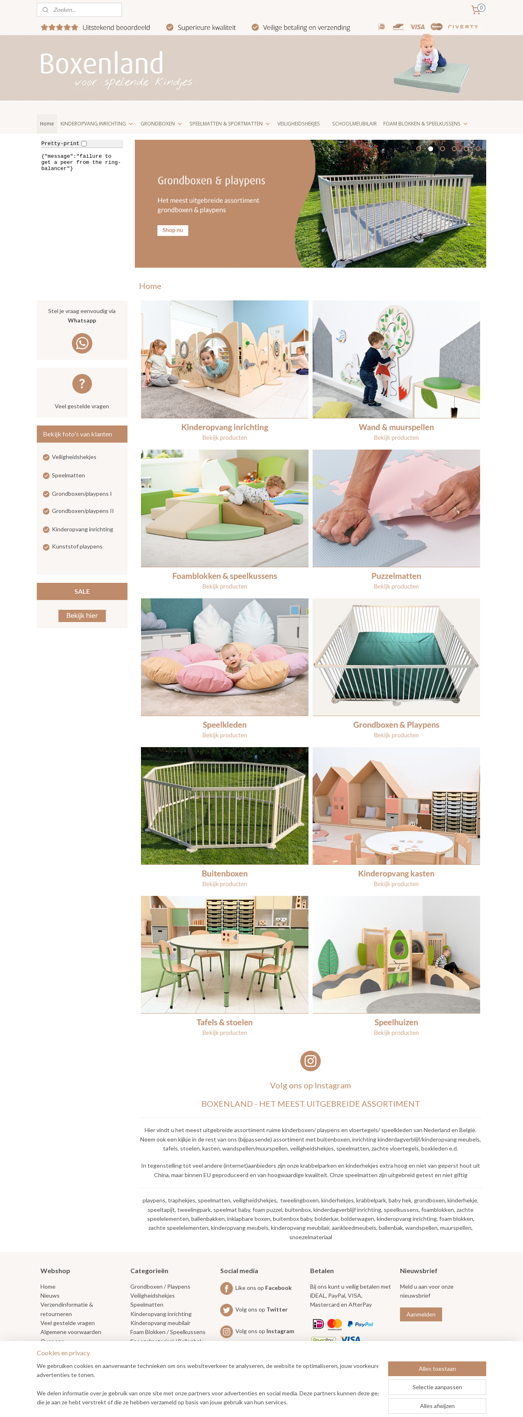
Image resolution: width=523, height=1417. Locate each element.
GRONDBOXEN (162, 123)
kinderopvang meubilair (300, 1227)
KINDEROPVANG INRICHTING (97, 123)
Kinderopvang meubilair (160, 1322)
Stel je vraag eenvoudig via (82, 316)
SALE (82, 591)
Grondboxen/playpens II (83, 510)
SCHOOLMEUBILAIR (354, 123)
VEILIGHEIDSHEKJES (298, 123)
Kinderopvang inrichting (82, 529)
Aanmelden (421, 1314)
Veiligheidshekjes (74, 456)
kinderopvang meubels (239, 1227)
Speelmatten (68, 475)
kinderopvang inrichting (406, 1218)
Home (47, 123)
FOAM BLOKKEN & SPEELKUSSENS (426, 123)
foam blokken (456, 1218)
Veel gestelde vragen (82, 406)
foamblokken (437, 1209)
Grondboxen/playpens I (82, 493)
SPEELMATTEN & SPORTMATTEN (230, 123)
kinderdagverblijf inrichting (347, 1209)
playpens (154, 1200)
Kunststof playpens (77, 546)
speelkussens (401, 1209)
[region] (207, 1384)
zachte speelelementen (178, 1227)
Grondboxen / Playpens (160, 1286)
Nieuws (50, 1295)
